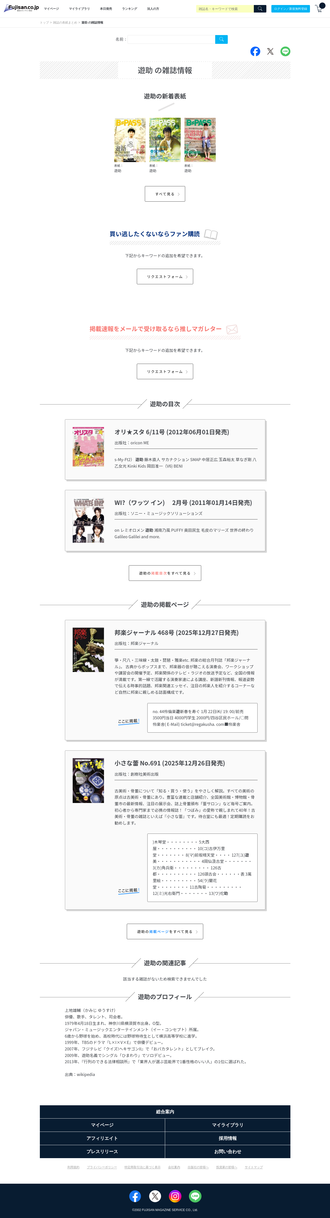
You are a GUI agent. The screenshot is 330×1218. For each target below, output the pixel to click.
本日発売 (106, 9)
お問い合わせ (227, 1151)
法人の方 (153, 9)
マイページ (51, 9)
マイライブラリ (79, 9)
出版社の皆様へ (198, 1167)
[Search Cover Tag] (221, 39)
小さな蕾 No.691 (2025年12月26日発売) (170, 762)
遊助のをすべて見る (168, 573)
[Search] (260, 9)
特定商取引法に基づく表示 (143, 1167)
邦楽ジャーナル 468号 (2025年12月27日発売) (177, 632)
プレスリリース (102, 1151)
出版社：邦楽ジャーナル (136, 643)
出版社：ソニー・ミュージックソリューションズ (158, 513)
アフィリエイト (102, 1138)
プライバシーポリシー (102, 1167)
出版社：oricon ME (132, 443)
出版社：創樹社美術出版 (137, 774)
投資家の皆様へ (226, 1167)
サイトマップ (254, 1167)
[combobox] (171, 39)
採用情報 (228, 1138)
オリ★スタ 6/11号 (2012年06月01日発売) (172, 431)
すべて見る (168, 193)
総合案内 (165, 1111)
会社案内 (174, 1167)
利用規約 (73, 1167)
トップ (44, 22)
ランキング (129, 9)
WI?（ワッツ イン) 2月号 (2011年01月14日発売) (183, 502)
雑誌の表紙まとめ (65, 22)
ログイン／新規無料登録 (290, 8)
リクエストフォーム (168, 276)
